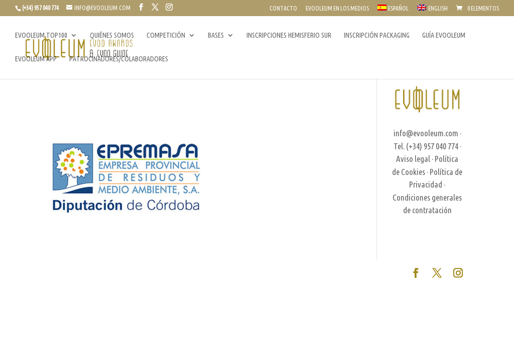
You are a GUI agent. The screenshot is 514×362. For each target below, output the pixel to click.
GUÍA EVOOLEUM (443, 35)
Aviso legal (413, 158)
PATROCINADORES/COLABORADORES (118, 59)
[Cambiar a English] (432, 10)
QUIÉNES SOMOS (112, 35)
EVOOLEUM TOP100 (41, 35)
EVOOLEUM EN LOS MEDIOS (337, 9)
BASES (216, 35)
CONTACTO (283, 9)
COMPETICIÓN (166, 35)
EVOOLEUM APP (36, 59)
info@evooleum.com (426, 133)
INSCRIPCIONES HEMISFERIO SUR (288, 35)
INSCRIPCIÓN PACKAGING (377, 35)
